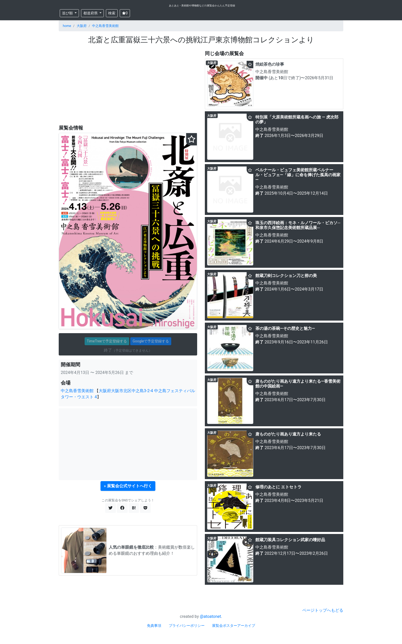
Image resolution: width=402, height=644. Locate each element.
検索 (111, 13)
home (67, 26)
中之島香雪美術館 (105, 26)
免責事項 (154, 625)
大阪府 (82, 26)
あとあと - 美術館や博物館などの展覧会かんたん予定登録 (202, 5)
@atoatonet (210, 616)
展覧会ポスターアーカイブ (233, 625)
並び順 (68, 13)
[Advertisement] (128, 85)
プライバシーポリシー (187, 625)
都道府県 (90, 13)
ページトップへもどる (322, 610)
